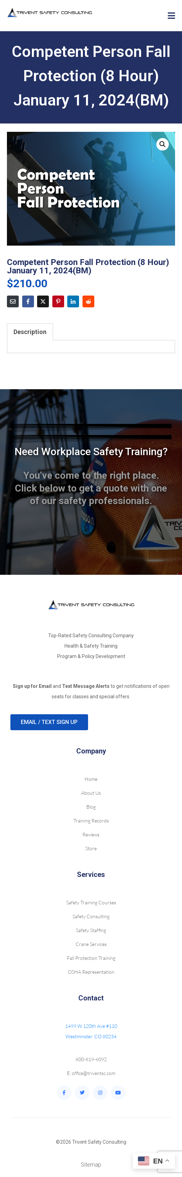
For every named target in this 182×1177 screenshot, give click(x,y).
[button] (162, 144)
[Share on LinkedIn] (73, 301)
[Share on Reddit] (88, 301)
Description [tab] (30, 331)
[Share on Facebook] (28, 301)
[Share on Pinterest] (58, 301)
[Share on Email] (13, 301)
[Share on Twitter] (43, 301)
